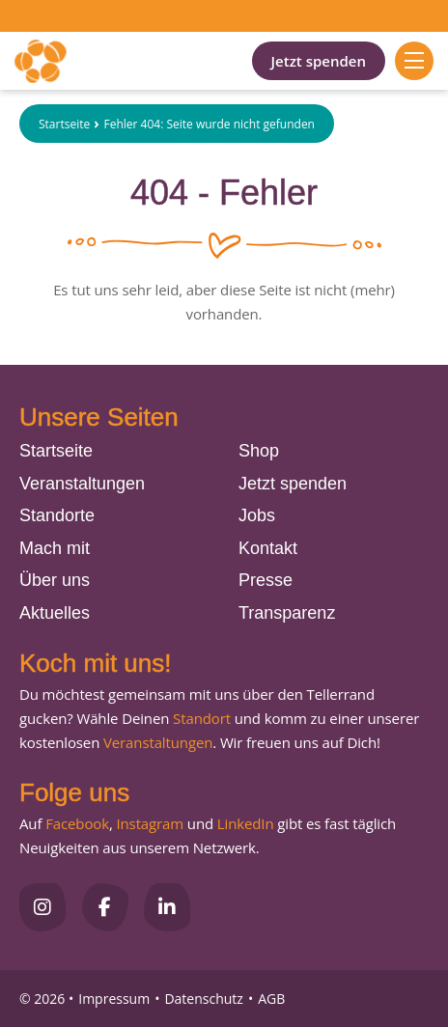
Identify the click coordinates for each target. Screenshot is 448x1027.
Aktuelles (54, 613)
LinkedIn (243, 823)
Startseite (64, 124)
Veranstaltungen (82, 483)
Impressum (114, 998)
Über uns (54, 580)
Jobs (256, 515)
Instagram (149, 823)
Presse (265, 580)
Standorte (57, 515)
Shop (258, 450)
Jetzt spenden (318, 60)
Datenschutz (203, 998)
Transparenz (286, 613)
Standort (202, 718)
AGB (271, 998)
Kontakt (267, 548)
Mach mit (54, 548)
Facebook (77, 823)
